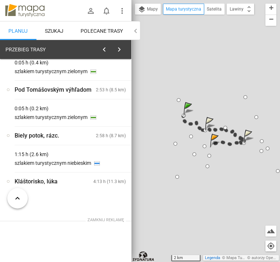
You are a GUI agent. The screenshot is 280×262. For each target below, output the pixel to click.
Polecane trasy (102, 31)
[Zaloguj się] (91, 11)
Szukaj (54, 31)
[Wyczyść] (123, 47)
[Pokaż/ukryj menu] (122, 11)
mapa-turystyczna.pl (25, 10)
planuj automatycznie (102, 100)
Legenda (212, 257)
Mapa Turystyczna (242, 257)
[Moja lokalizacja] (270, 246)
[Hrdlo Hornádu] (39, 161)
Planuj (18, 31)
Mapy (148, 9)
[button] (189, 115)
